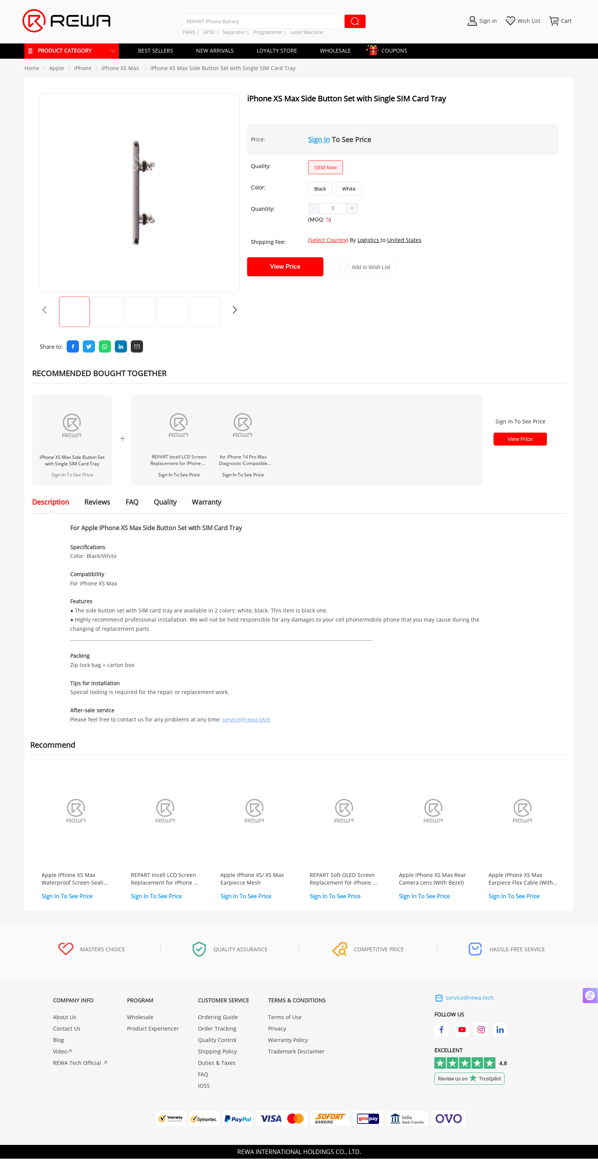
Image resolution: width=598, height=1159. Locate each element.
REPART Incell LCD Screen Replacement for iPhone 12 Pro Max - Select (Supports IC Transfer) (178, 460)
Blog (58, 1040)
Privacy (277, 1028)
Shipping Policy (217, 1051)
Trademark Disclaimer (296, 1051)
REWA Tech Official (80, 1063)
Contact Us (66, 1028)
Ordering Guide (218, 1017)
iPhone (83, 68)
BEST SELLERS (155, 50)
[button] (314, 208)
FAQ (203, 1074)
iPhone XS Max (120, 68)
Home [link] (31, 68)
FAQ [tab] (131, 502)
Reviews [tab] (97, 502)
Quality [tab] (165, 502)
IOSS (204, 1086)
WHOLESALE (335, 50)
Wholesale (140, 1017)
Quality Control (217, 1040)
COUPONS (390, 49)
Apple (56, 68)
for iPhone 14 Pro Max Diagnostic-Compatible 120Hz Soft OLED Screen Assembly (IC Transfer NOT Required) (243, 460)
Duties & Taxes (217, 1063)
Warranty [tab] (206, 502)
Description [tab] (50, 502)
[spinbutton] (333, 208)
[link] (56, 68)
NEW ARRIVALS (215, 50)
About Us (64, 1017)
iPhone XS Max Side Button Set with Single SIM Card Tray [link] (223, 68)
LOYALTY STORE (277, 50)
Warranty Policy (288, 1040)
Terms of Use (285, 1017)
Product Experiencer (153, 1028)
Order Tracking (217, 1028)
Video (62, 1051)
